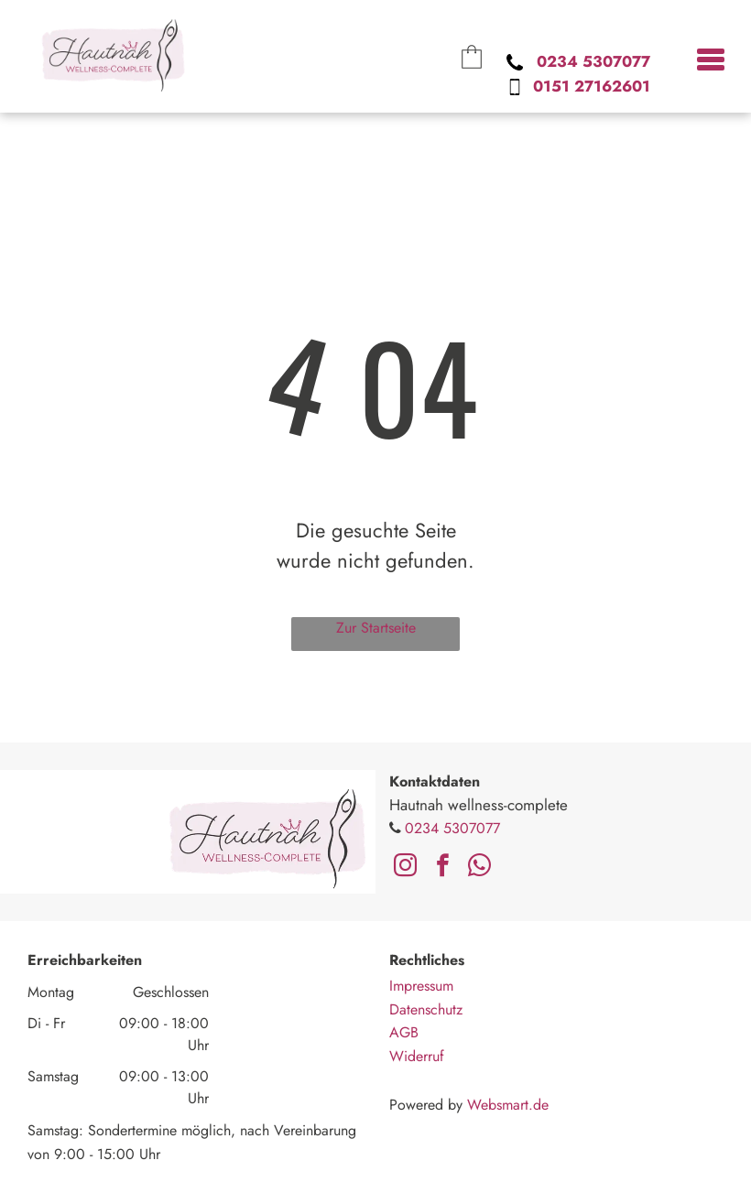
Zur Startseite (376, 627)
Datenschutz (426, 1009)
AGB (404, 1032)
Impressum (421, 985)
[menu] (711, 57)
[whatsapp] (479, 868)
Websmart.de (508, 1104)
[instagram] (405, 868)
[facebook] (443, 868)
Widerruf (416, 1056)
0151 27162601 (591, 86)
